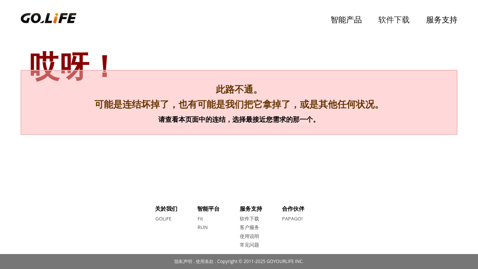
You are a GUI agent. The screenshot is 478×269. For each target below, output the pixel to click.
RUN (203, 227)
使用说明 (249, 236)
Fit (200, 218)
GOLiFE (163, 218)
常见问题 (249, 244)
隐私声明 (183, 261)
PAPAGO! (292, 218)
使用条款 (205, 261)
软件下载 (394, 19)
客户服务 (249, 227)
